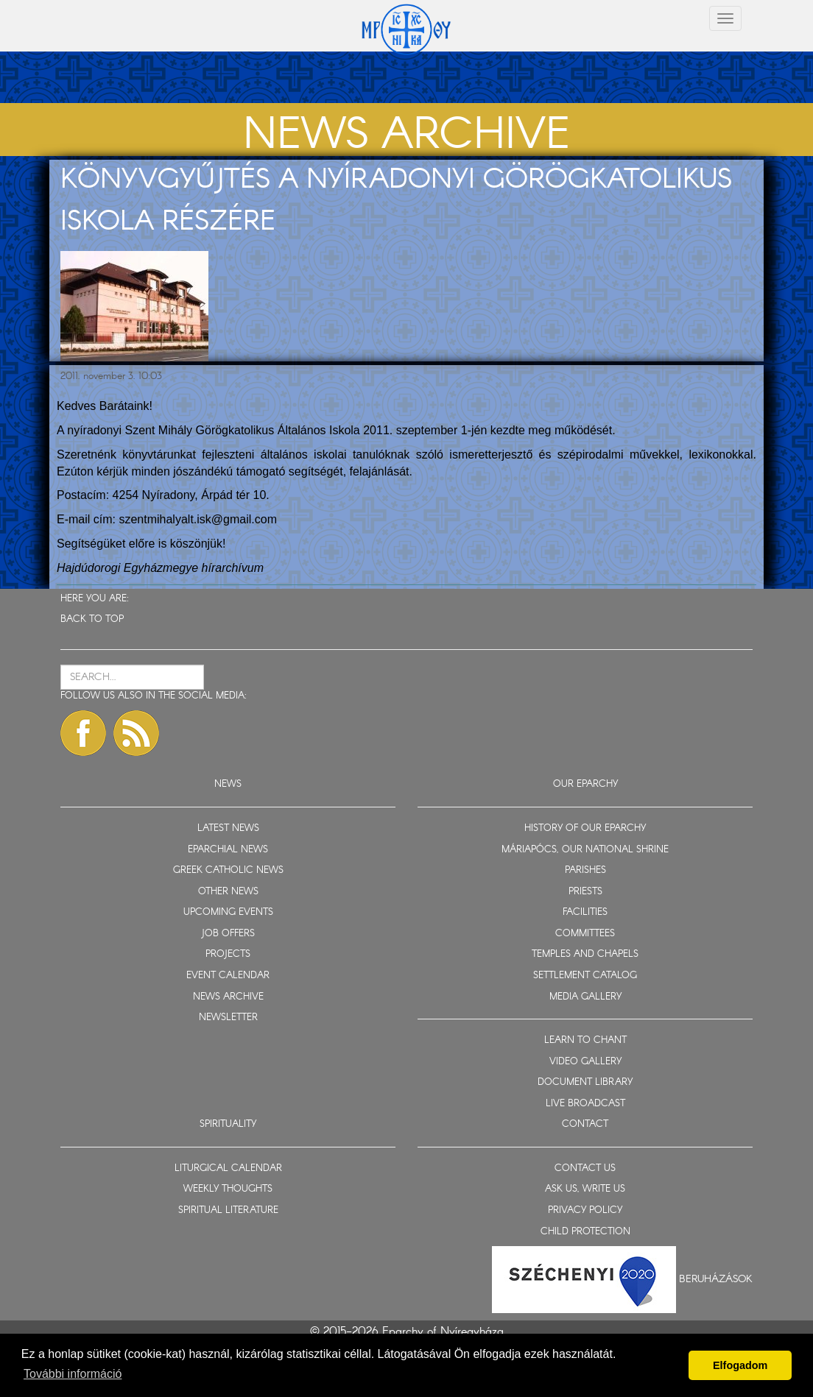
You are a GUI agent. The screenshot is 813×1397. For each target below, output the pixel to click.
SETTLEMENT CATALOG (585, 976)
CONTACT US (585, 1168)
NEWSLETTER (228, 1018)
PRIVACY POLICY (585, 1210)
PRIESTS (585, 892)
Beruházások (716, 1279)
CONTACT (585, 1124)
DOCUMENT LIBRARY (585, 1082)
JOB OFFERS (228, 934)
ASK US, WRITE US (585, 1189)
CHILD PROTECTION (585, 1232)
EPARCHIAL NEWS (228, 850)
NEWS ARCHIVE (228, 997)
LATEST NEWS (228, 828)
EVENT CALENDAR (228, 976)
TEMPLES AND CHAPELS (585, 954)
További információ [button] (73, 1374)
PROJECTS (227, 954)
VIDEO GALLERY (585, 1062)
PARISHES (585, 870)
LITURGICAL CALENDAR (228, 1168)
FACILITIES (585, 912)
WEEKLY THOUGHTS (227, 1189)
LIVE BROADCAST (585, 1104)
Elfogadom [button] (740, 1365)
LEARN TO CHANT (585, 1040)
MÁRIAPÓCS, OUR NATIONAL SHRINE (585, 850)
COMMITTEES (585, 934)
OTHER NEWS (228, 892)
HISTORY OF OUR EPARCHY (585, 828)
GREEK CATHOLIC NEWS (228, 870)
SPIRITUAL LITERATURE (228, 1210)
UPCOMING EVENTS (228, 912)
